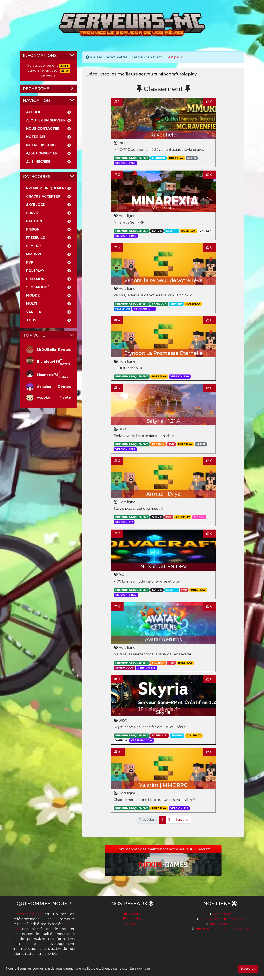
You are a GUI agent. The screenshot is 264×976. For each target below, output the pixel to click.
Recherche (36, 88)
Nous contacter (222, 924)
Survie (32, 213)
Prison (32, 229)
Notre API (35, 137)
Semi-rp (33, 246)
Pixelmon (35, 279)
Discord (132, 914)
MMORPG (34, 254)
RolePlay (35, 271)
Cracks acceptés (43, 196)
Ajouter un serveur (46, 120)
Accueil (33, 112)
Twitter (132, 924)
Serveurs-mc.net (27, 914)
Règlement (222, 914)
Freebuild (35, 238)
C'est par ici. (174, 57)
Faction (34, 221)
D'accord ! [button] (248, 968)
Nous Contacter (42, 129)
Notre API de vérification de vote (222, 929)
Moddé (33, 295)
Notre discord (41, 145)
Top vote (34, 335)
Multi (31, 304)
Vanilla (33, 312)
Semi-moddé (38, 287)
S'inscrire (38, 162)
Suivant (182, 820)
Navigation (36, 100)
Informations (40, 55)
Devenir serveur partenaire (222, 919)
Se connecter (42, 153)
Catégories (36, 176)
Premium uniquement (46, 188)
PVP (29, 262)
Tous (31, 320)
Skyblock (35, 205)
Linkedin (132, 919)
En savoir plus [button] (140, 968)
